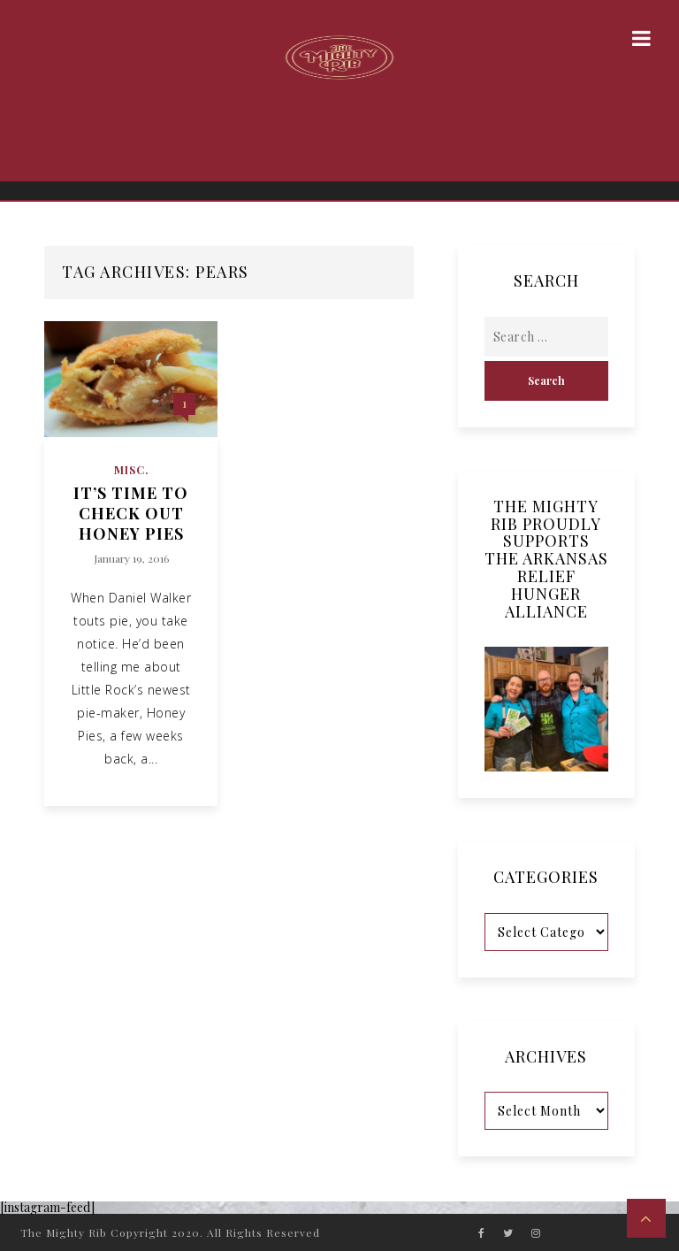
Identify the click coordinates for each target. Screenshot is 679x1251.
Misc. (131, 470)
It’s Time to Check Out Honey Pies (130, 514)
